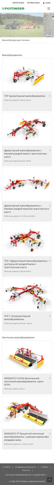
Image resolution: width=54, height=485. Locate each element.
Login (46, 3)
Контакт (26, 470)
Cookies (44, 467)
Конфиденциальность (25, 467)
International (33, 3)
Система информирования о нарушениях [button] (25, 474)
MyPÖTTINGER (18, 3)
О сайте (6, 467)
